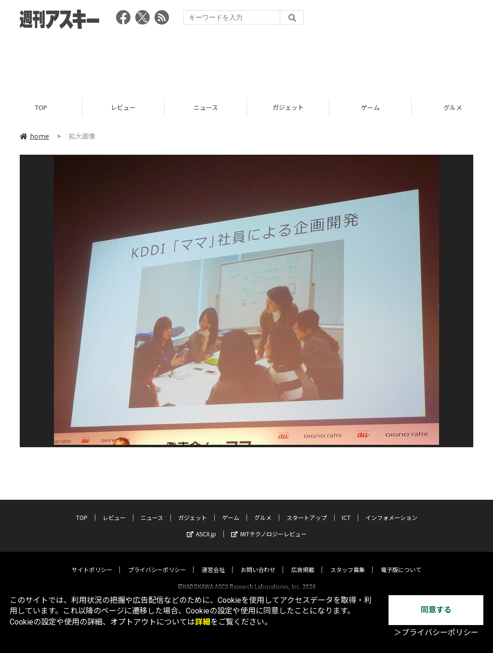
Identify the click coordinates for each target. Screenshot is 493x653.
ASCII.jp (201, 524)
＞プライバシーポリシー (436, 632)
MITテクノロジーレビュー (269, 524)
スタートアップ (306, 508)
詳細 (202, 621)
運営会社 (213, 560)
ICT (346, 508)
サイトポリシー (92, 560)
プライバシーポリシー (157, 560)
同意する (436, 609)
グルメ (263, 508)
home (34, 136)
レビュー (123, 107)
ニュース (206, 107)
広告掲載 (302, 560)
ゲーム (370, 107)
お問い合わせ (258, 560)
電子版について (401, 560)
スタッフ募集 (347, 560)
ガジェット (288, 107)
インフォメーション (391, 508)
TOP (41, 107)
